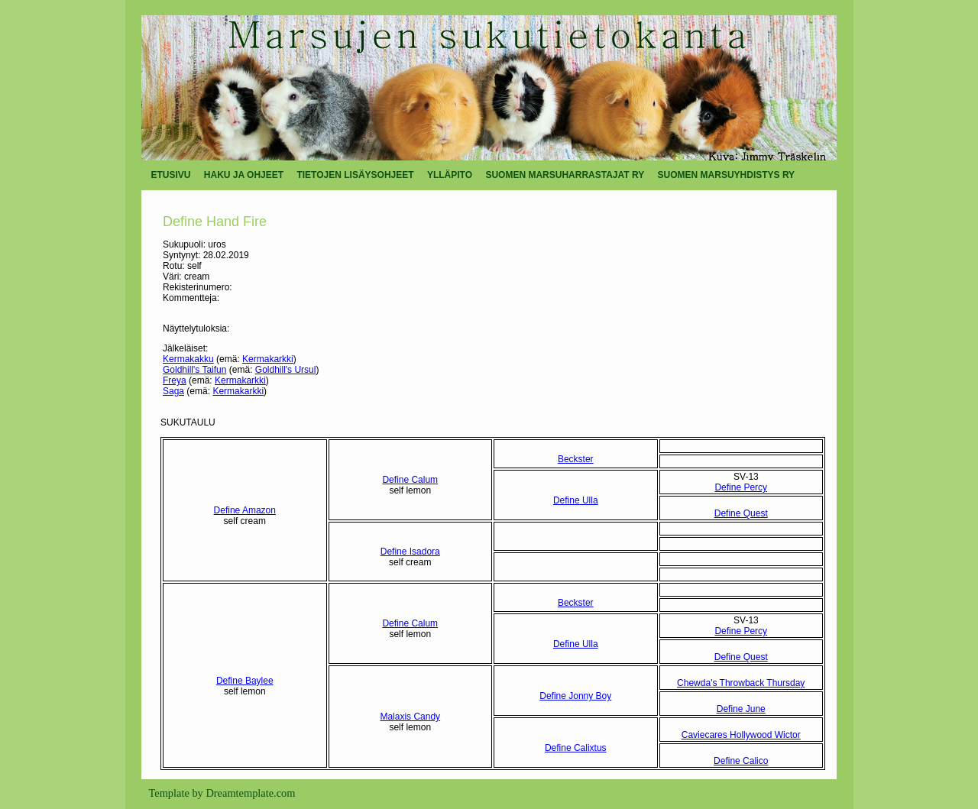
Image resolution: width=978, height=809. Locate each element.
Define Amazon (245, 510)
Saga (173, 391)
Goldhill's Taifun (194, 369)
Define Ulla (575, 500)
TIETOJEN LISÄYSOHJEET (354, 175)
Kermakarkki (267, 359)
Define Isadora (410, 551)
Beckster (576, 459)
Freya (174, 380)
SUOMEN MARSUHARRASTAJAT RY (564, 175)
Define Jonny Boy (575, 696)
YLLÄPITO (449, 175)
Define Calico (741, 761)
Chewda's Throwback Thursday (741, 683)
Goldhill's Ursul (285, 369)
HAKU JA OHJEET (243, 175)
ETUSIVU (171, 175)
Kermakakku (188, 359)
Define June (741, 709)
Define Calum (410, 479)
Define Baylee (245, 680)
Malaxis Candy (410, 716)
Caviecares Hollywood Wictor (741, 735)
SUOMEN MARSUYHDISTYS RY (726, 175)
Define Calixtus (576, 748)
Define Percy (740, 487)
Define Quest (741, 513)
